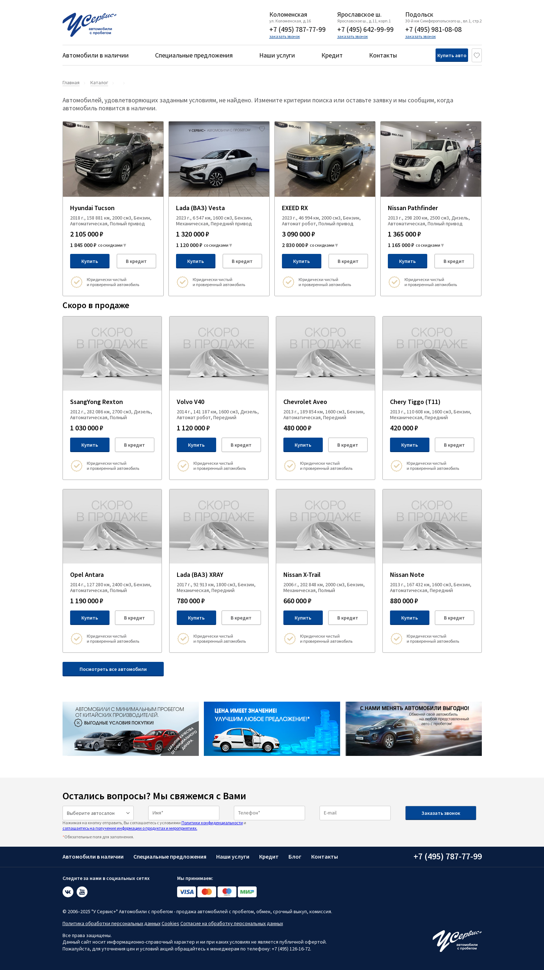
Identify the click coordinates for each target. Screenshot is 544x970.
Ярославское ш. (359, 14)
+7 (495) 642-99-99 (365, 29)
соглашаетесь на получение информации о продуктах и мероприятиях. (130, 828)
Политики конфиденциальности (212, 822)
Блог (294, 856)
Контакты (383, 55)
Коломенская (288, 14)
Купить (89, 261)
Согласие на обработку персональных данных (231, 923)
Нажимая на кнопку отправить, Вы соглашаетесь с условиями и (154, 825)
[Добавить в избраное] (156, 128)
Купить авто (440, 55)
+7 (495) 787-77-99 (297, 29)
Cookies (170, 923)
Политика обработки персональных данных (111, 923)
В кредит (136, 261)
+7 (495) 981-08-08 (433, 29)
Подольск (419, 14)
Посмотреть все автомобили (113, 669)
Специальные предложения (194, 55)
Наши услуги (277, 55)
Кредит (332, 55)
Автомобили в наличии (96, 55)
